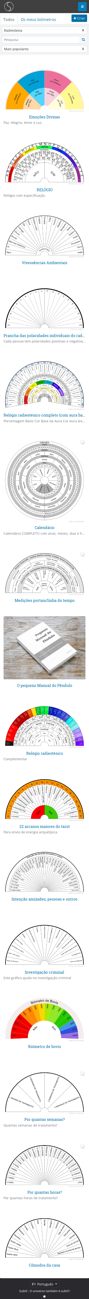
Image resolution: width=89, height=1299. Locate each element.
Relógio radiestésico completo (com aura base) (46, 415)
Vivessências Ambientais (44, 262)
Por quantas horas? (44, 1191)
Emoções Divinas (44, 116)
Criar (79, 18)
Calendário (44, 527)
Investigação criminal (44, 971)
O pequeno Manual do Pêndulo (44, 685)
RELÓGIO (45, 189)
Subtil (23, 1291)
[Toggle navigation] (82, 6)
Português (43, 1284)
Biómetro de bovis (44, 1045)
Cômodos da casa (44, 1264)
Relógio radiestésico (44, 752)
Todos (8, 19)
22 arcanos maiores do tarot (44, 825)
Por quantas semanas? (44, 1118)
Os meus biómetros (38, 19)
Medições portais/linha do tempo (45, 600)
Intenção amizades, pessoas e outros (44, 898)
